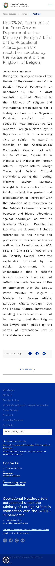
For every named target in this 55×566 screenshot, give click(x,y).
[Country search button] (50, 432)
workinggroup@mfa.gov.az (15, 523)
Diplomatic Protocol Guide (14, 441)
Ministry (7, 395)
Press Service (10, 410)
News (24, 14)
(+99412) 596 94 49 (12, 520)
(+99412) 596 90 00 (12, 468)
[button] (6, 560)
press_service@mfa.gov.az (14, 485)
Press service (9, 14)
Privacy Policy (7, 563)
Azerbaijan (9, 390)
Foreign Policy (11, 400)
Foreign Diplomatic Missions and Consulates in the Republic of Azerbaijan (24, 452)
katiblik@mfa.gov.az (11, 475)
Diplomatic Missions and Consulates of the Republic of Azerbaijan (26, 446)
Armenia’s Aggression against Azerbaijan (26, 405)
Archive (36, 14)
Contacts (8, 425)
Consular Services (13, 420)
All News (26, 369)
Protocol (8, 415)
